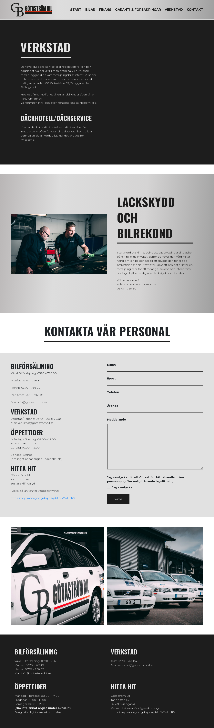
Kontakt (195, 10)
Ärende (155, 408)
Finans (105, 10)
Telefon (155, 394)
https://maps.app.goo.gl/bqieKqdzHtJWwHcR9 (43, 498)
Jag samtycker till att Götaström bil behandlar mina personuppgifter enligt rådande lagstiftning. (155, 482)
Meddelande (155, 444)
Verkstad (174, 10)
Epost (155, 381)
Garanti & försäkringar (138, 10)
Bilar (90, 10)
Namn (155, 367)
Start (75, 10)
